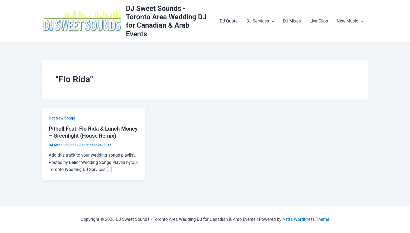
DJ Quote (229, 21)
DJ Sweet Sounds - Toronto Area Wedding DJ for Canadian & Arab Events (166, 21)
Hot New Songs (62, 118)
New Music (350, 21)
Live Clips (319, 21)
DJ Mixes (292, 21)
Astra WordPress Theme (305, 219)
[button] (271, 21)
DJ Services (260, 21)
